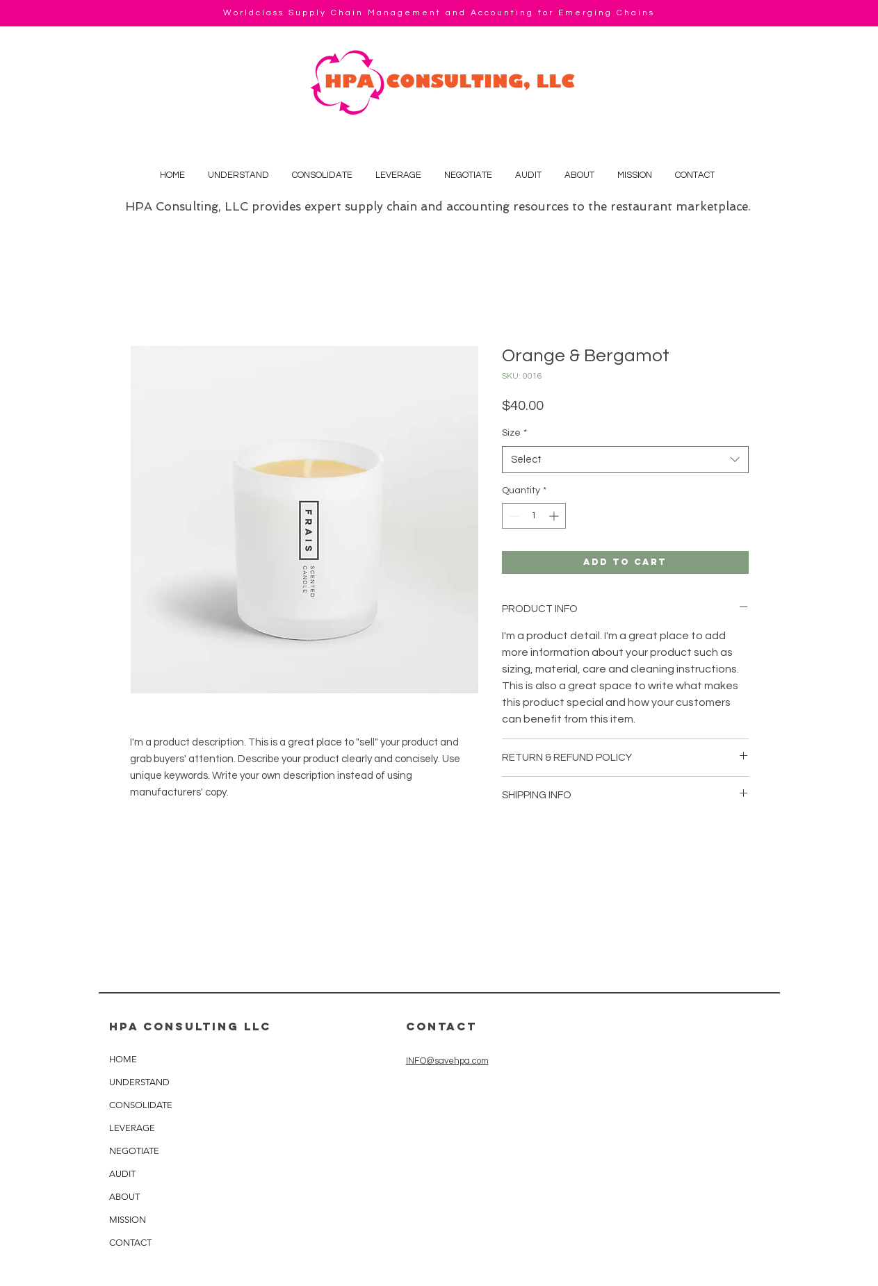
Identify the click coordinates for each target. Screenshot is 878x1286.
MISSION (127, 1219)
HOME (123, 1059)
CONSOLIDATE (140, 1105)
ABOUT (124, 1197)
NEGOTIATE (134, 1151)
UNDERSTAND (139, 1082)
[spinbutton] (533, 516)
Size (514, 433)
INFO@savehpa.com (447, 1061)
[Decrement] (512, 516)
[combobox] (625, 459)
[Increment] (555, 516)
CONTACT (130, 1242)
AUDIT (122, 1174)
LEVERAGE (132, 1128)
